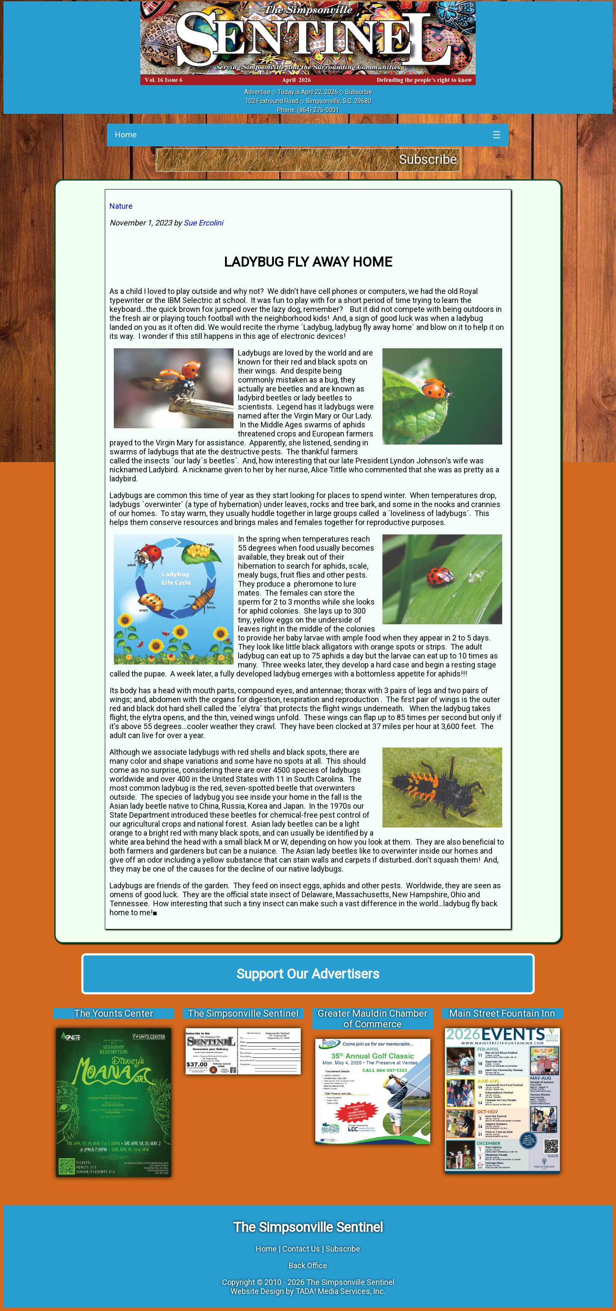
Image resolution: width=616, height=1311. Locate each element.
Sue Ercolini (203, 222)
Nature (121, 206)
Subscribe (358, 92)
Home (125, 134)
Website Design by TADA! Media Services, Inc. (308, 1291)
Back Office (308, 1265)
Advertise (257, 92)
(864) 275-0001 (318, 110)
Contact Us (301, 1248)
